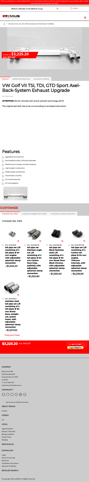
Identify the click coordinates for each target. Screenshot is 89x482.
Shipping (5, 440)
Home (4, 24)
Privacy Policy (6, 437)
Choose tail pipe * (10, 214)
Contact (4, 411)
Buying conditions (8, 434)
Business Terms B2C (8, 431)
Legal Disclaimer (7, 429)
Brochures (5, 460)
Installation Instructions (10, 463)
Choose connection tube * (34, 214)
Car (3, 420)
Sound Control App (8, 458)
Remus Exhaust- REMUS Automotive (17, 402)
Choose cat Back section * (63, 214)
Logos (4, 455)
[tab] (5, 79)
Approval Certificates (9, 466)
